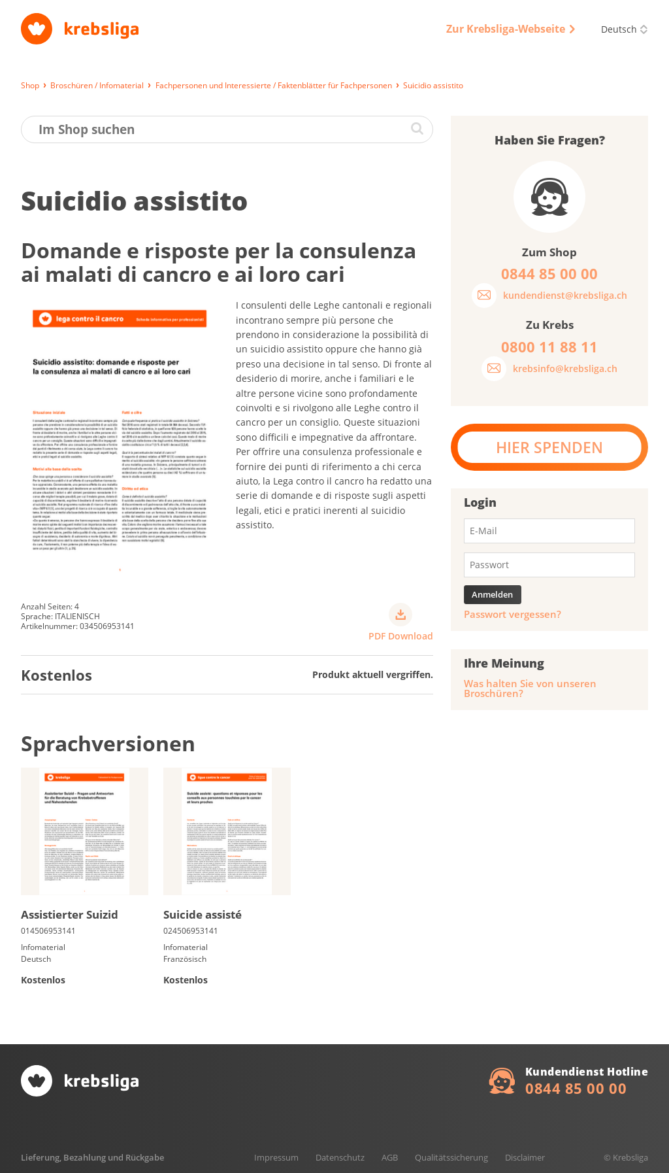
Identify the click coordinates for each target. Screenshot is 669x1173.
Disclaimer (525, 1157)
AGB (390, 1157)
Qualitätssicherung (451, 1157)
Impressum (276, 1157)
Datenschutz (340, 1157)
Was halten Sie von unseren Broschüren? (530, 688)
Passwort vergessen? (512, 614)
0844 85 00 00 (576, 1088)
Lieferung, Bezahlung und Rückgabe (92, 1157)
